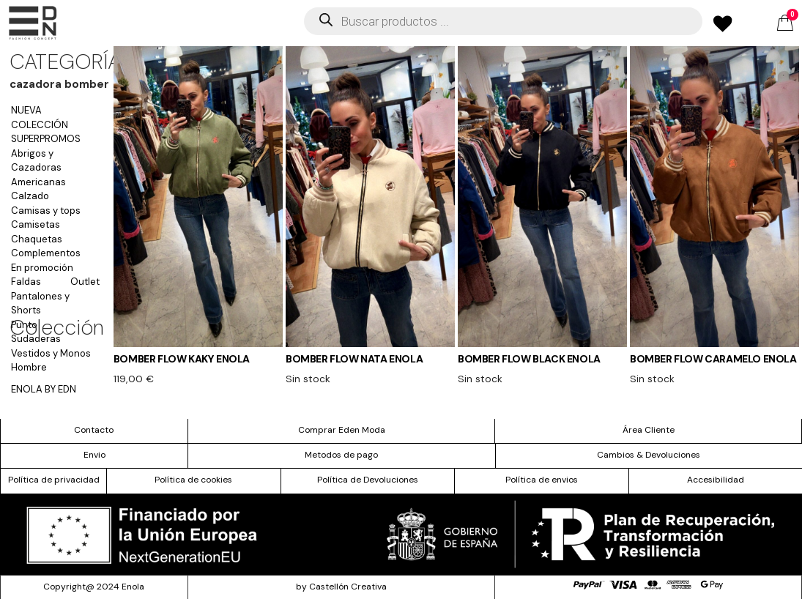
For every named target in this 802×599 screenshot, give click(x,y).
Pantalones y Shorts (40, 303)
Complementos (46, 253)
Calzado (30, 196)
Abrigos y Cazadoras (36, 160)
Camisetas (35, 224)
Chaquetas (36, 239)
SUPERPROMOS (46, 139)
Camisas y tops (46, 210)
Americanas (38, 182)
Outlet (85, 281)
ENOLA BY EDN (43, 389)
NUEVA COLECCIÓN (39, 117)
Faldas (26, 281)
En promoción (42, 267)
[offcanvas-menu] (32, 23)
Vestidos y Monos (51, 353)
